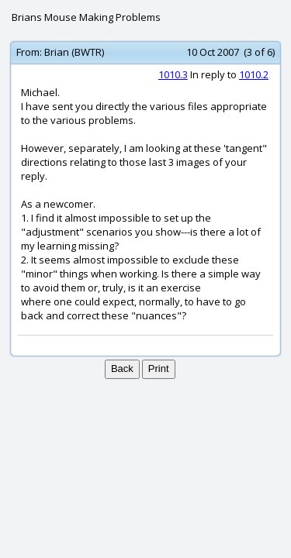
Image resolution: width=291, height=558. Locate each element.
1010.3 (173, 74)
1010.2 (253, 74)
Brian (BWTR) (74, 52)
